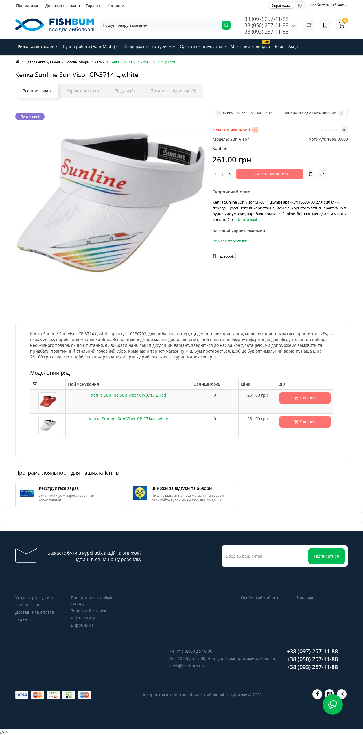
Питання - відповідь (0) (173, 91)
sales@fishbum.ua (186, 665)
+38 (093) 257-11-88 (265, 31)
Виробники (82, 625)
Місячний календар (250, 44)
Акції (293, 46)
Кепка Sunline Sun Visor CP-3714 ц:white (128, 418)
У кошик (305, 398)
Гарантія (93, 5)
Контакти (115, 5)
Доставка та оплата (62, 5)
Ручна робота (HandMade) (91, 46)
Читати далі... (247, 219)
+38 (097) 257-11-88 (265, 18)
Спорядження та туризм (149, 46)
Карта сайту (83, 618)
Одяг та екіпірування (203, 46)
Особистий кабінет (260, 597)
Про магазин (27, 5)
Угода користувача (34, 597)
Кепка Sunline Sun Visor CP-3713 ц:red (128, 395)
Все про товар (37, 91)
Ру (300, 5)
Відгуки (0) (125, 91)
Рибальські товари (38, 46)
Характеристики (83, 91)
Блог (279, 46)
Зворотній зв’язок (88, 610)
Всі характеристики (230, 240)
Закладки (305, 597)
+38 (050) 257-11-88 (265, 25)
